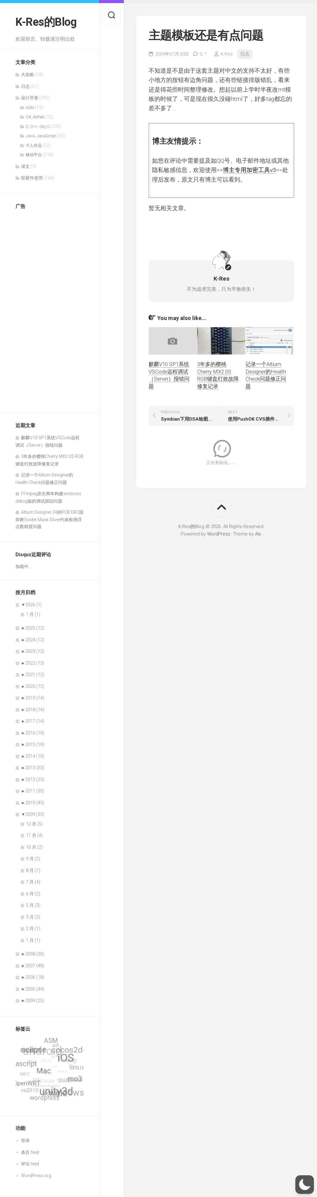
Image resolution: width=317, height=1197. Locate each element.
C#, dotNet (35, 117)
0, (203, 54)
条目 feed (30, 1152)
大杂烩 (27, 74)
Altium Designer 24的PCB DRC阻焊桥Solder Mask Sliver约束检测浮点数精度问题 (49, 519)
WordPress (218, 534)
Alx (258, 534)
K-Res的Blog (45, 22)
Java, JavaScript (41, 135)
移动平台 (34, 154)
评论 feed (30, 1163)
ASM (30, 107)
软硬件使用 (32, 177)
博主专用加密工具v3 (249, 170)
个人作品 (34, 145)
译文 (25, 166)
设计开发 (29, 97)
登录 (25, 1140)
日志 (25, 86)
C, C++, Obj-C (38, 126)
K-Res (227, 54)
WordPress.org (36, 1175)
